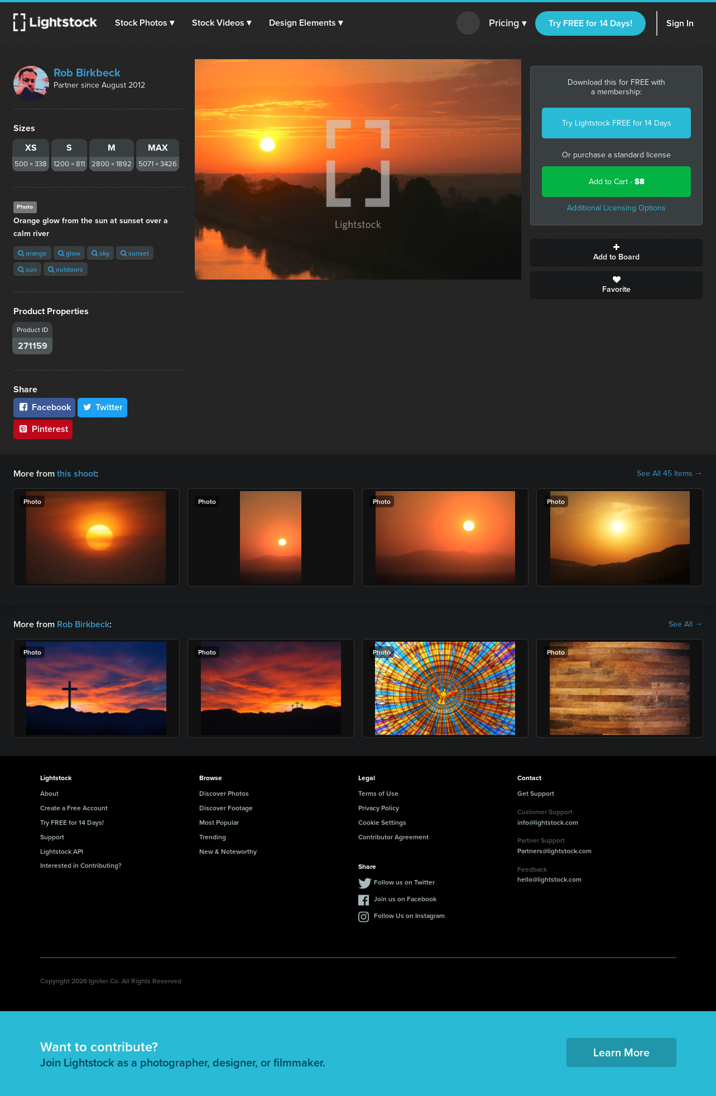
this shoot (76, 473)
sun (27, 269)
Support (52, 837)
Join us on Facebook (405, 898)
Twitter (102, 407)
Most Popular (219, 822)
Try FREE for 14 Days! (590, 23)
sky (100, 253)
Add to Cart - (617, 182)
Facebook (44, 407)
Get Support (535, 793)
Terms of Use (378, 793)
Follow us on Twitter (404, 882)
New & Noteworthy (228, 851)
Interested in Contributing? (81, 865)
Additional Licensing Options (616, 208)
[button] (144, 23)
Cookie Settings (382, 822)
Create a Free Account (74, 808)
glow (69, 253)
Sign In (680, 23)
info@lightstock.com (547, 822)
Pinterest (43, 428)
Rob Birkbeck (87, 72)
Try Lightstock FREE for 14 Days (616, 123)
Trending (212, 837)
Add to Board (616, 252)
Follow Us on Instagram (409, 915)
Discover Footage (226, 808)
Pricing (507, 23)
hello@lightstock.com (549, 879)
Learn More (621, 1052)
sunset (135, 253)
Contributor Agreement (393, 837)
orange (32, 253)
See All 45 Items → (670, 473)
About (49, 793)
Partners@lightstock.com (554, 850)
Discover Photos (224, 793)
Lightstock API (61, 851)
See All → (686, 624)
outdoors (65, 269)
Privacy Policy (378, 808)
